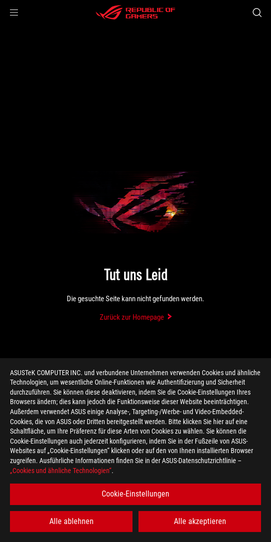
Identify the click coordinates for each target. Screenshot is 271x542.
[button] (14, 12)
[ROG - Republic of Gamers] (135, 12)
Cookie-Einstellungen (135, 494)
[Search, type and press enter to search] (257, 12)
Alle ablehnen (71, 521)
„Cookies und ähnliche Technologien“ (61, 471)
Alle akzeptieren (200, 521)
